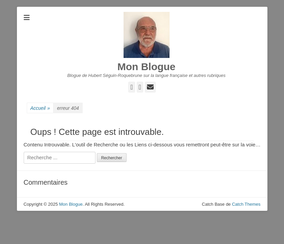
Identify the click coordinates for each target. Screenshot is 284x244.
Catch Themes (246, 204)
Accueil (40, 108)
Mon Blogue (146, 66)
